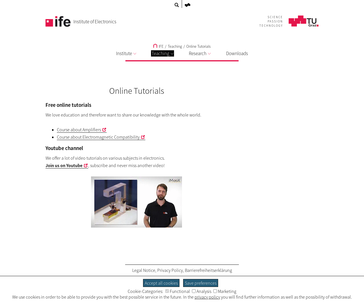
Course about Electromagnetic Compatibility (98, 137)
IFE (158, 46)
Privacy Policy (170, 270)
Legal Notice (143, 270)
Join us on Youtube (64, 165)
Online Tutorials (198, 46)
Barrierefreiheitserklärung (208, 270)
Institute (126, 53)
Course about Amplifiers (79, 129)
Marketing (224, 291)
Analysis (201, 291)
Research (200, 53)
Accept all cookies (161, 283)
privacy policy (207, 297)
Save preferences (200, 283)
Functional (177, 291)
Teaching (162, 53)
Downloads (237, 53)
